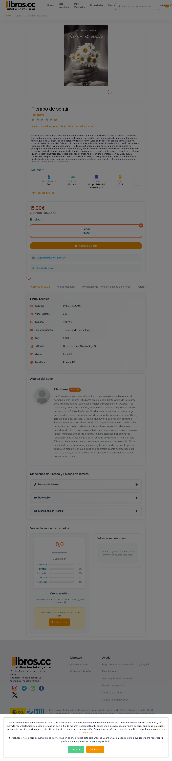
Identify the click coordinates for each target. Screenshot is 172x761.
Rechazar (95, 749)
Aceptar (76, 749)
